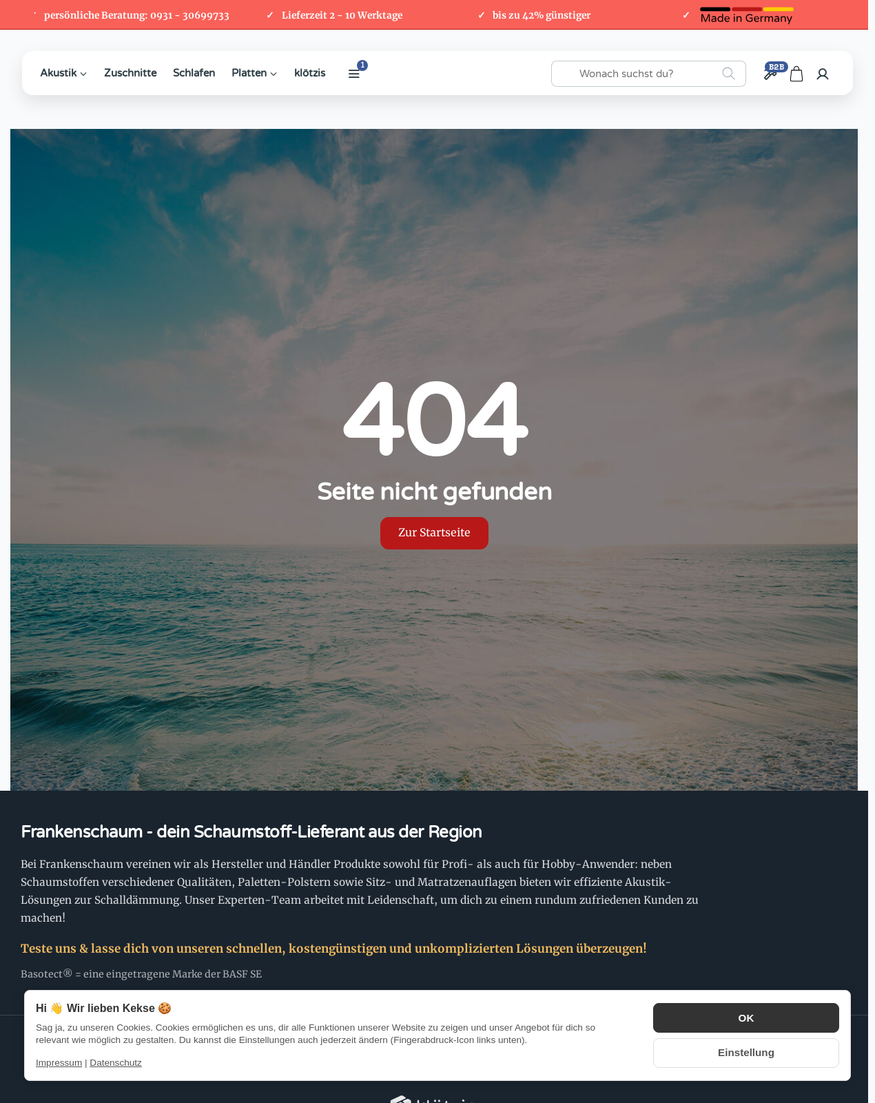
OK (746, 1018)
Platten (254, 73)
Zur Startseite (434, 533)
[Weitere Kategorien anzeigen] (354, 73)
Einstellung (746, 1051)
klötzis (309, 73)
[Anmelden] (822, 73)
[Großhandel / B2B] (770, 73)
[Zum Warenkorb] (796, 73)
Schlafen (194, 73)
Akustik (64, 73)
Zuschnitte (130, 73)
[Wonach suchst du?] (648, 74)
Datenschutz (116, 1063)
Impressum (59, 1063)
